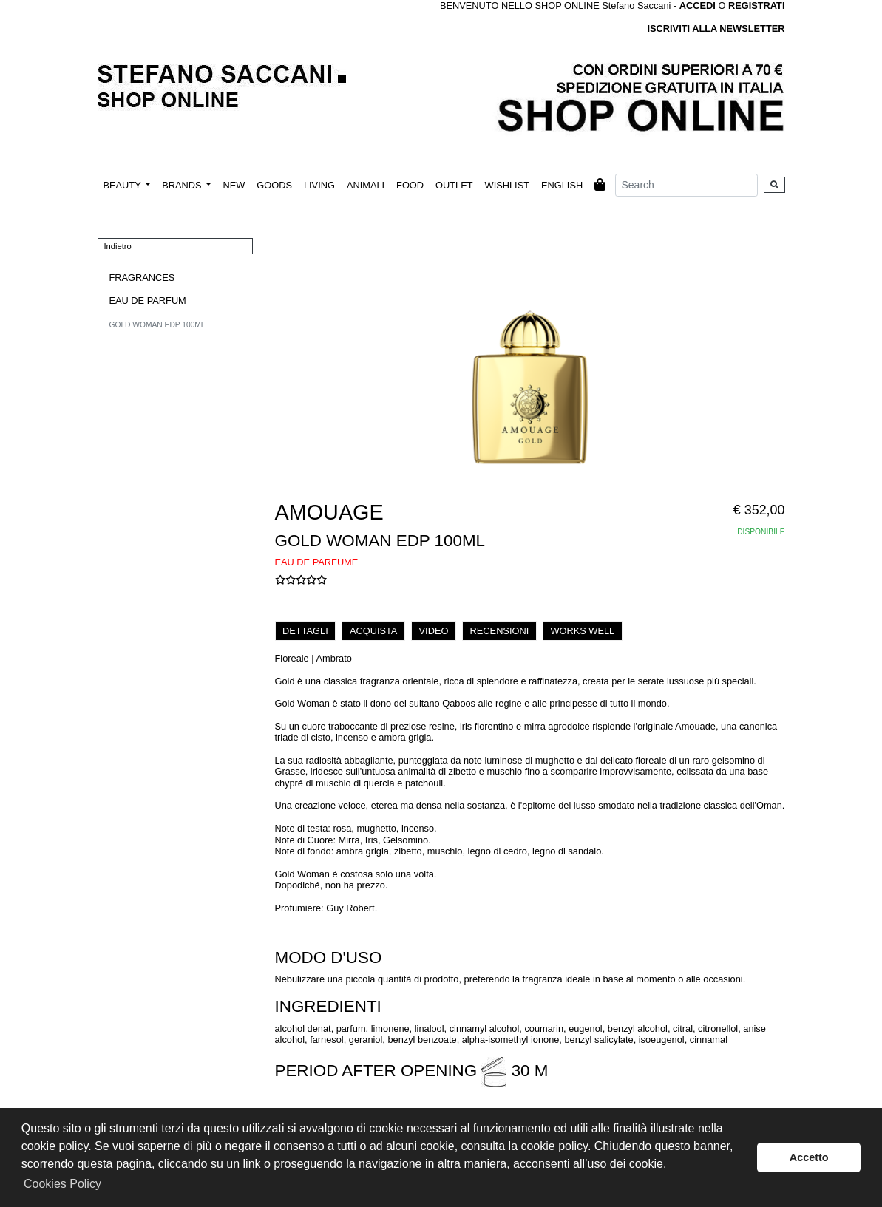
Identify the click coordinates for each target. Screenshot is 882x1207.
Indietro (118, 246)
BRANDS (183, 185)
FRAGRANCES (142, 277)
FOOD (410, 185)
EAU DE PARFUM (147, 300)
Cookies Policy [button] (62, 1183)
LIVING (319, 185)
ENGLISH (562, 185)
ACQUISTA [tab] (373, 630)
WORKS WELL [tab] (582, 630)
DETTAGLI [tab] (305, 630)
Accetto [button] (809, 1157)
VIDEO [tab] (434, 630)
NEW (234, 185)
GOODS (274, 185)
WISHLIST (507, 185)
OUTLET (453, 185)
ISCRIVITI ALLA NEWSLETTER (715, 28)
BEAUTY (124, 185)
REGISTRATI (756, 5)
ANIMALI (365, 185)
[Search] (686, 185)
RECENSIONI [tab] (499, 630)
